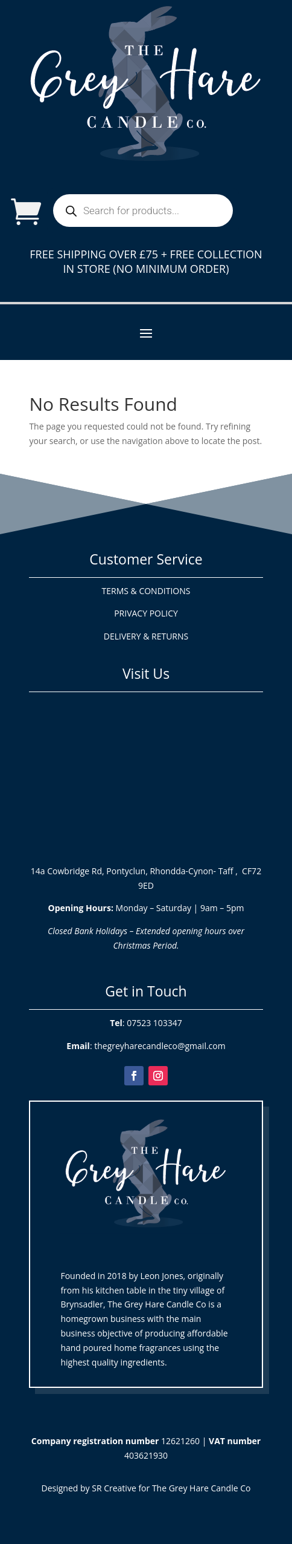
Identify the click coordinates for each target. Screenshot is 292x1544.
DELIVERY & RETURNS (146, 636)
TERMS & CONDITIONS (146, 591)
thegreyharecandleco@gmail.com (159, 1046)
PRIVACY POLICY (146, 613)
